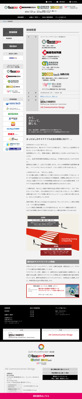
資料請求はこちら (41, 395)
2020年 (32, 316)
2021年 (32, 314)
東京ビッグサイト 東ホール (49, 96)
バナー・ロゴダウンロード (11, 323)
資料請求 (13, 46)
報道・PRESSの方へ (60, 311)
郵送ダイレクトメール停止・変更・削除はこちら (60, 377)
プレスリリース (59, 313)
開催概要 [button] (22, 17)
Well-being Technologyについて (13, 321)
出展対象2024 (8, 319)
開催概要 (9, 38)
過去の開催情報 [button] (47, 18)
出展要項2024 (8, 318)
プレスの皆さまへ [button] (60, 18)
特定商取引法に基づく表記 (60, 373)
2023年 (32, 311)
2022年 (32, 313)
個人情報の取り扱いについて (60, 369)
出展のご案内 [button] (34, 17)
